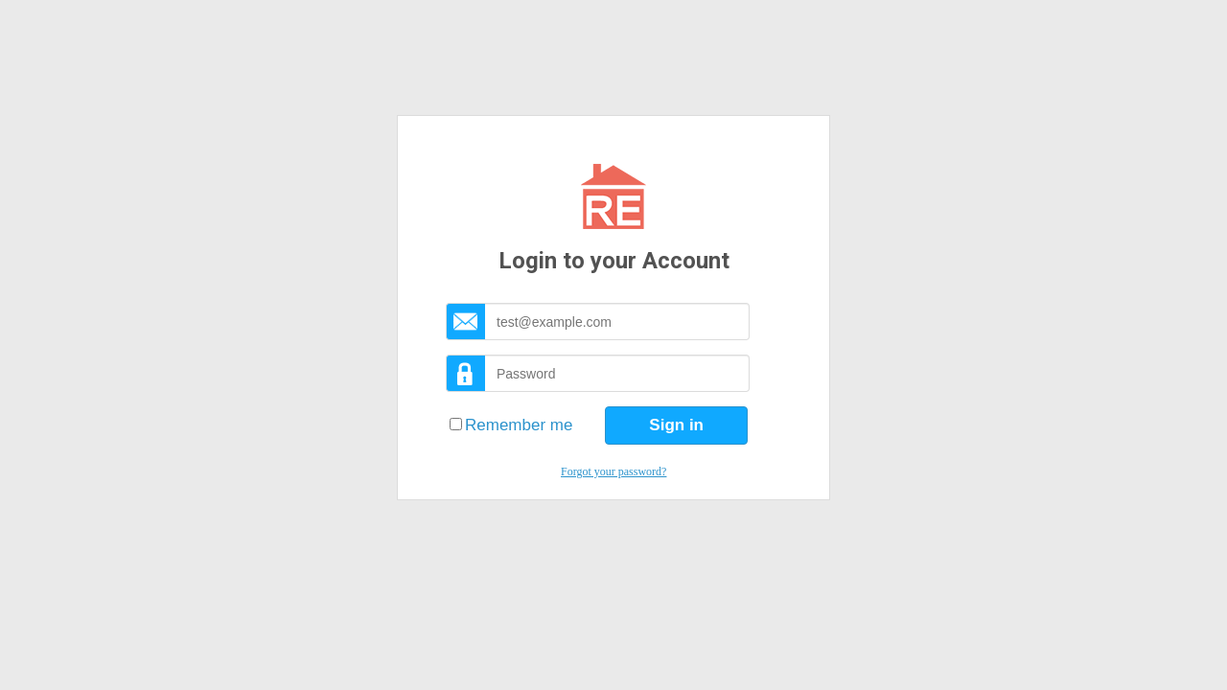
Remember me (518, 425)
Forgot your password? (613, 471)
